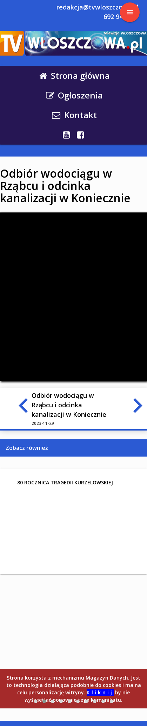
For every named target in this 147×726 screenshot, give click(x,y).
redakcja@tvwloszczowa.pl (97, 7)
